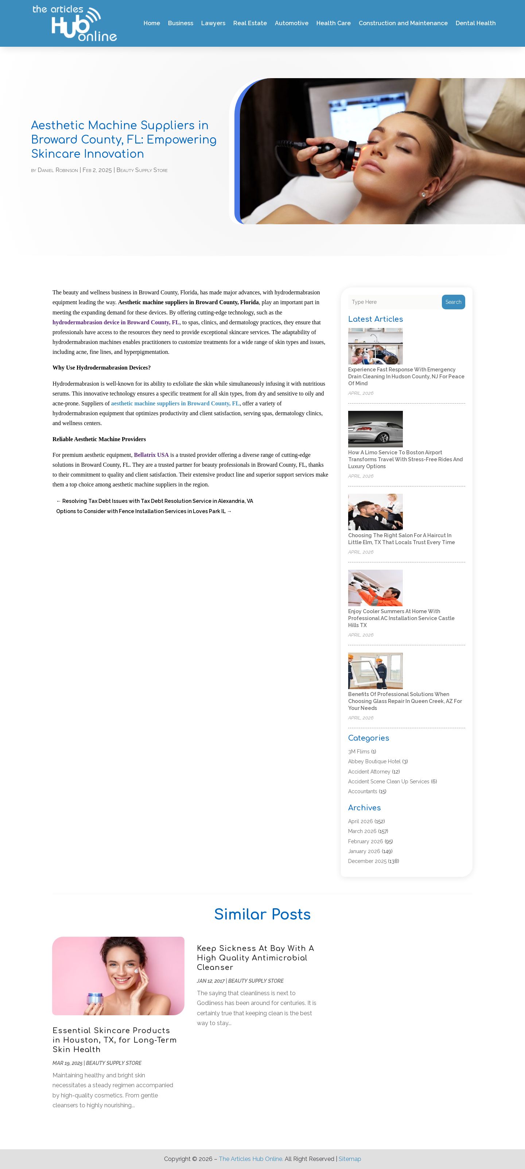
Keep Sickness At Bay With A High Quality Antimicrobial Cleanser (255, 958)
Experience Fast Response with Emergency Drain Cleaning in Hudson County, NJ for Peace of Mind (406, 376)
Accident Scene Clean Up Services (388, 781)
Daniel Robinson (58, 170)
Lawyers (213, 23)
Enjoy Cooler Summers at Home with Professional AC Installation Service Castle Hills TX (401, 618)
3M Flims (359, 751)
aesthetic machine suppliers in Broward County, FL (175, 403)
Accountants (362, 791)
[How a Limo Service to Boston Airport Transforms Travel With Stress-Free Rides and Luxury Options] (375, 429)
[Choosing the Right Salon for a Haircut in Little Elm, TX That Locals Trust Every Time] (375, 512)
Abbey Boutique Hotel (374, 761)
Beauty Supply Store (142, 170)
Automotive (291, 23)
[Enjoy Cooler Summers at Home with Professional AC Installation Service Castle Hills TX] (375, 588)
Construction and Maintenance (403, 23)
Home (152, 23)
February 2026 (365, 841)
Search (454, 302)
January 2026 (364, 851)
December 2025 (367, 861)
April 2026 (360, 821)
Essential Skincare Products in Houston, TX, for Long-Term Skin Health (114, 1040)
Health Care (333, 23)
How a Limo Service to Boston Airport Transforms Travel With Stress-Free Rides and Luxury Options (405, 459)
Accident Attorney (369, 772)
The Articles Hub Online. (251, 1158)
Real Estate (250, 23)
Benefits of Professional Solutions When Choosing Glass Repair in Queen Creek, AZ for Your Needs (405, 701)
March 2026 (362, 831)
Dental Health (476, 23)
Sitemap (350, 1158)
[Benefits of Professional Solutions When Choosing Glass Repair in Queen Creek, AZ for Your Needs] (375, 671)
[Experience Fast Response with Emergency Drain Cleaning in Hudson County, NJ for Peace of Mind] (375, 347)
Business (180, 23)
